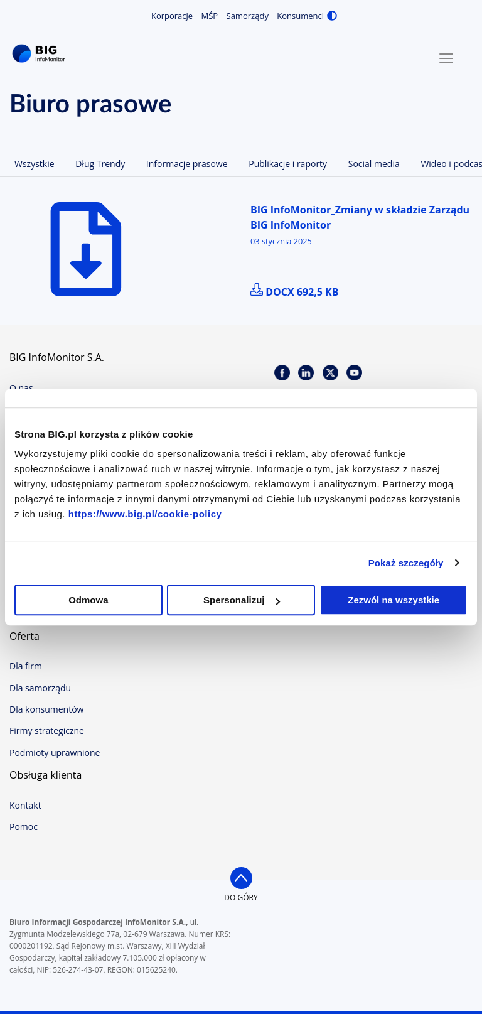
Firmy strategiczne (46, 730)
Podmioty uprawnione (54, 752)
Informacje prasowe (187, 164)
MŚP (209, 15)
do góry (240, 897)
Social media (374, 164)
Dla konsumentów (46, 709)
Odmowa (88, 600)
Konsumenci (300, 15)
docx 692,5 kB (294, 292)
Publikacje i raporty (288, 164)
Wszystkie (34, 164)
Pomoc (23, 827)
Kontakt (25, 805)
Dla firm (25, 666)
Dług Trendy (100, 164)
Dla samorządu (40, 688)
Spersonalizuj (241, 600)
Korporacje (172, 15)
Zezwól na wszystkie (393, 600)
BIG (40, 53)
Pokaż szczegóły (406, 563)
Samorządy (248, 15)
